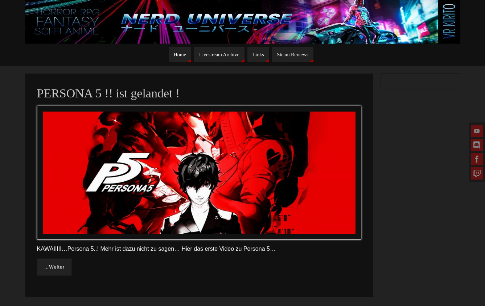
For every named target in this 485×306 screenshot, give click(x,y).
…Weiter (54, 267)
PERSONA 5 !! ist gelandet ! (108, 93)
